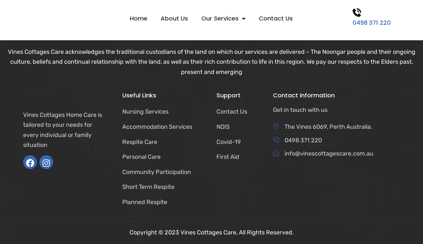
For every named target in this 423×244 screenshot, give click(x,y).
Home (138, 18)
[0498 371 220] (357, 12)
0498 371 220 (372, 22)
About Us (174, 18)
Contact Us (276, 18)
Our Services (223, 18)
